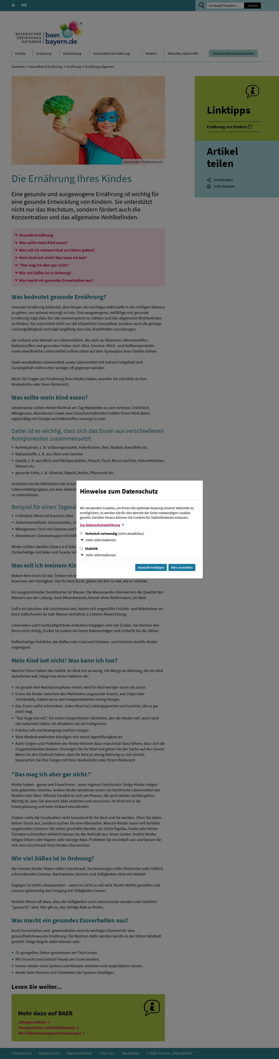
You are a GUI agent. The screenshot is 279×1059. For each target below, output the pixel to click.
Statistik (89, 548)
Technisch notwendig (112, 533)
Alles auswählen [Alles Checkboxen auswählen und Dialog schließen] (182, 567)
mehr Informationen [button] (101, 540)
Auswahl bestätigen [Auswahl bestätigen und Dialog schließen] (151, 567)
